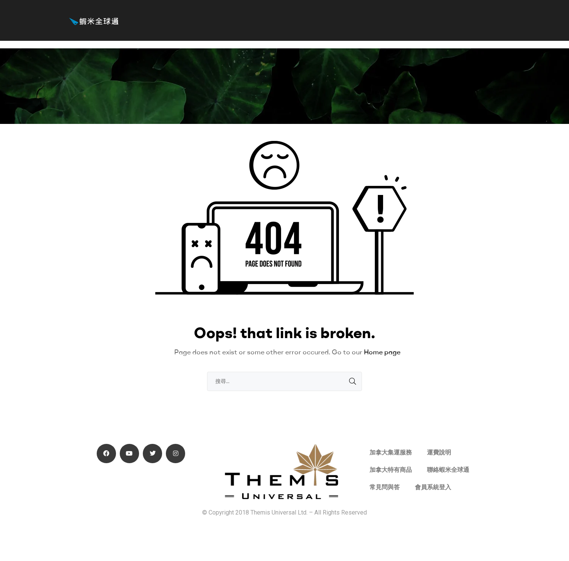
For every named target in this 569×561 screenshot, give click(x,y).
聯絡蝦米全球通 (448, 469)
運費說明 (439, 452)
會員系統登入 (433, 487)
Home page (382, 352)
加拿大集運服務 (391, 452)
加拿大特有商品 (391, 469)
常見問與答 (385, 487)
